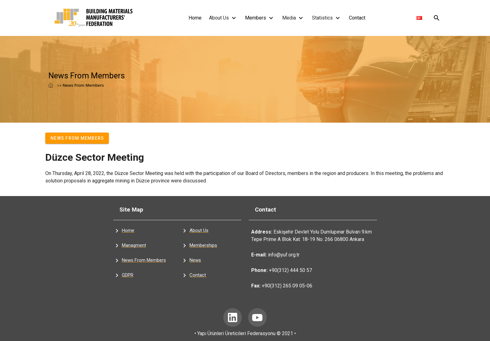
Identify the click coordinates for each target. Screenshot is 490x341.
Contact (357, 18)
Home (195, 18)
